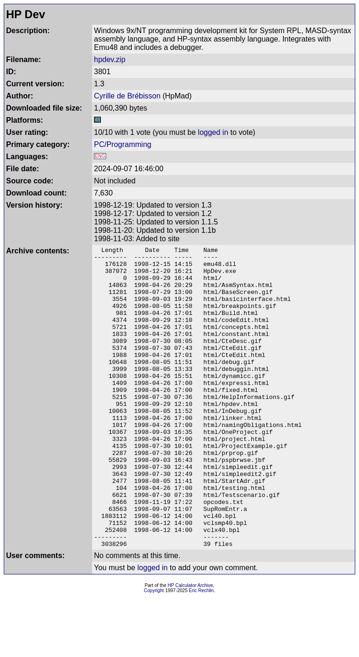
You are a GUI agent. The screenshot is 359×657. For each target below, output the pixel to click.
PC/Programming (122, 144)
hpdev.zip (109, 59)
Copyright (154, 650)
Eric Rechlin (201, 650)
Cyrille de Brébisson (127, 96)
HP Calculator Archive (190, 645)
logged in (213, 132)
